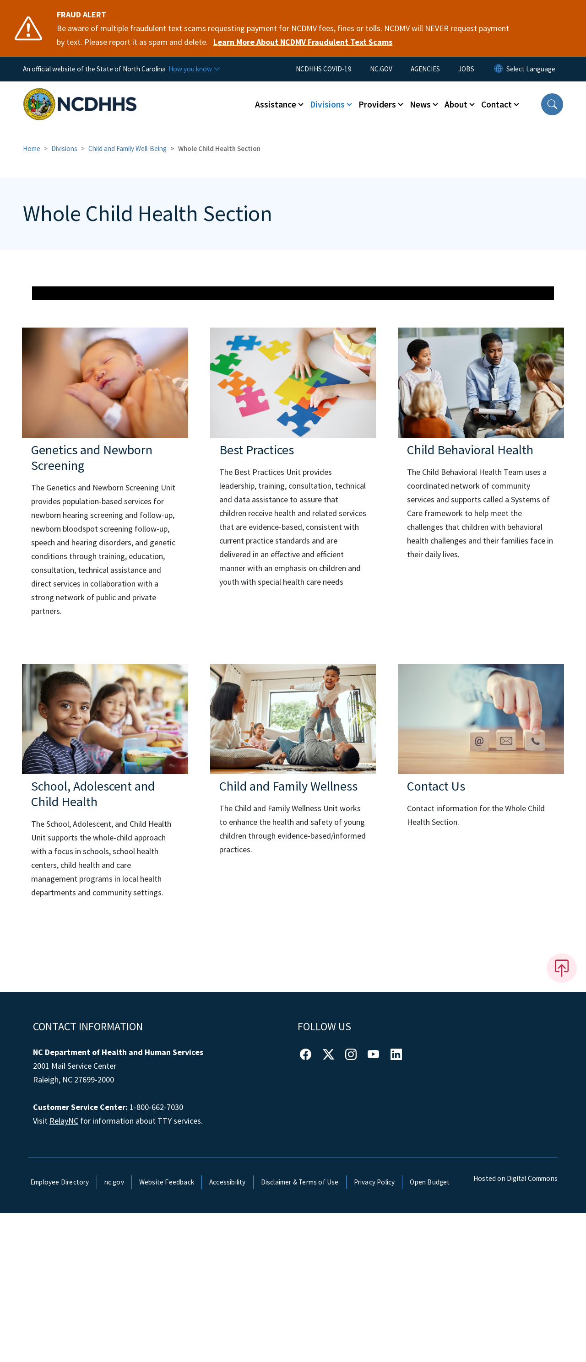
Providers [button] (377, 104)
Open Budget (430, 1331)
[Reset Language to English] (498, 69)
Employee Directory (59, 1331)
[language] (530, 69)
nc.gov (114, 1331)
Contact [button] (496, 104)
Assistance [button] (275, 104)
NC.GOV (381, 69)
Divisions (64, 148)
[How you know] (193, 69)
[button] (552, 104)
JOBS (466, 69)
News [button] (420, 104)
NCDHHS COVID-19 (324, 69)
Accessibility (227, 1331)
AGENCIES (425, 69)
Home (31, 148)
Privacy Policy (374, 1331)
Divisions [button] (327, 104)
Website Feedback (166, 1331)
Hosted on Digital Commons (515, 1328)
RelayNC (63, 1270)
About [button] (456, 104)
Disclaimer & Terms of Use (300, 1331)
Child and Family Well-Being (127, 148)
